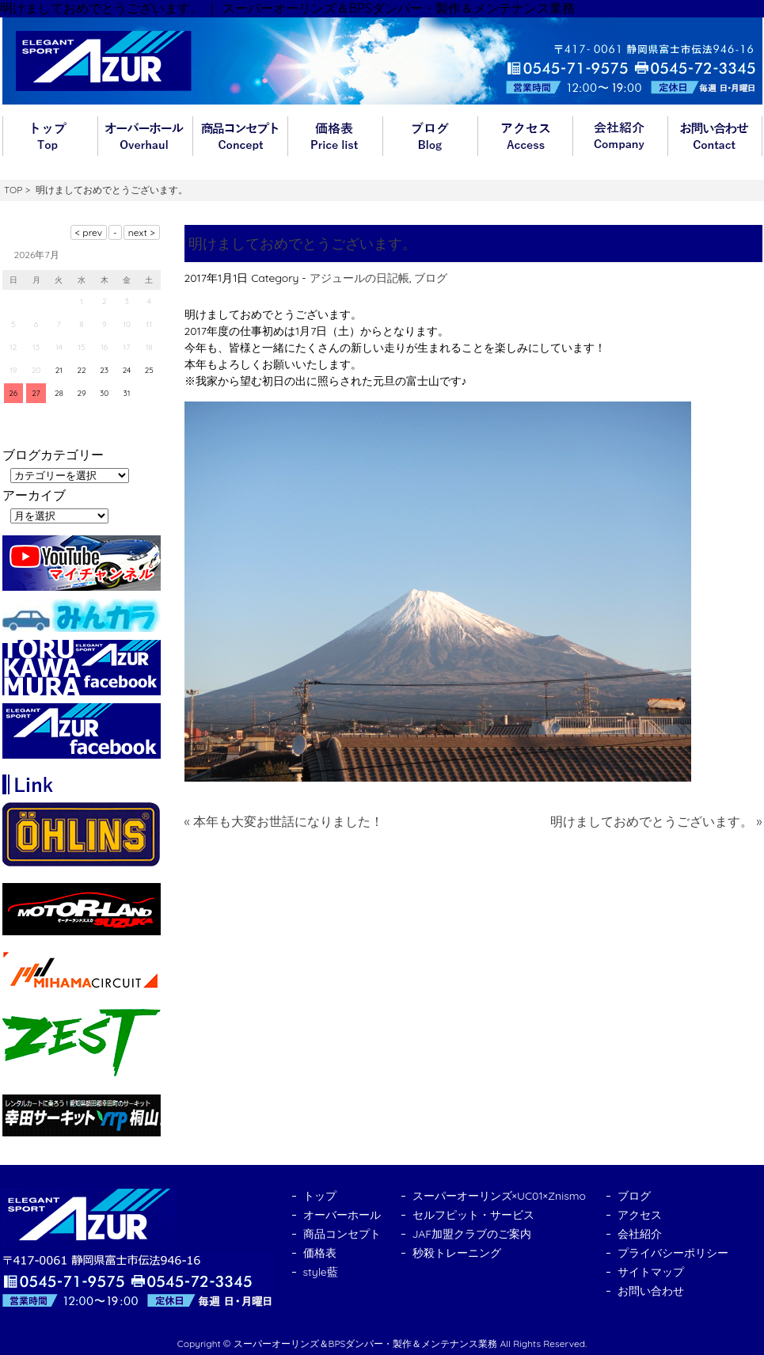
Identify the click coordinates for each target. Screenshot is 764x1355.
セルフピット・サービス (473, 1215)
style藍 (320, 1272)
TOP (13, 190)
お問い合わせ (714, 136)
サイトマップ (651, 1272)
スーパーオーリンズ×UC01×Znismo (499, 1196)
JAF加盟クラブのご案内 (472, 1234)
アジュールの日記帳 (359, 278)
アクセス (524, 136)
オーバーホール (144, 136)
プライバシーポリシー (673, 1253)
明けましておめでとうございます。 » (656, 821)
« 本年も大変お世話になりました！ (284, 821)
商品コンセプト (239, 136)
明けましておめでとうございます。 (302, 243)
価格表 (334, 136)
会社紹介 (619, 136)
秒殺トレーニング (456, 1253)
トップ (49, 136)
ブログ (429, 136)
